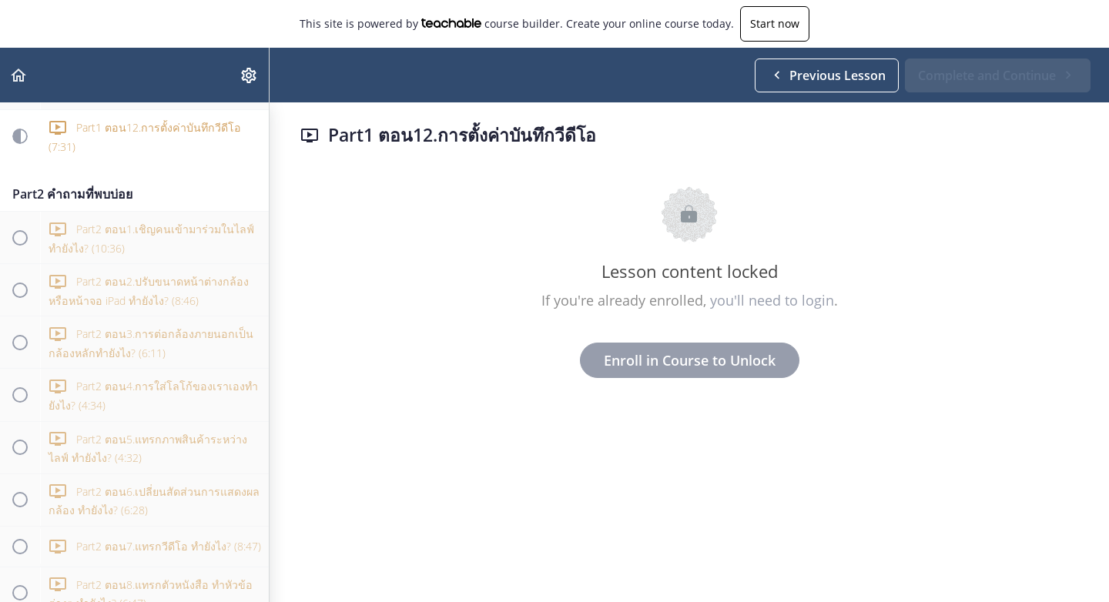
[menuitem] (249, 75)
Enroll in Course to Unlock (690, 360)
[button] (19, 75)
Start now (774, 23)
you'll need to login (772, 300)
